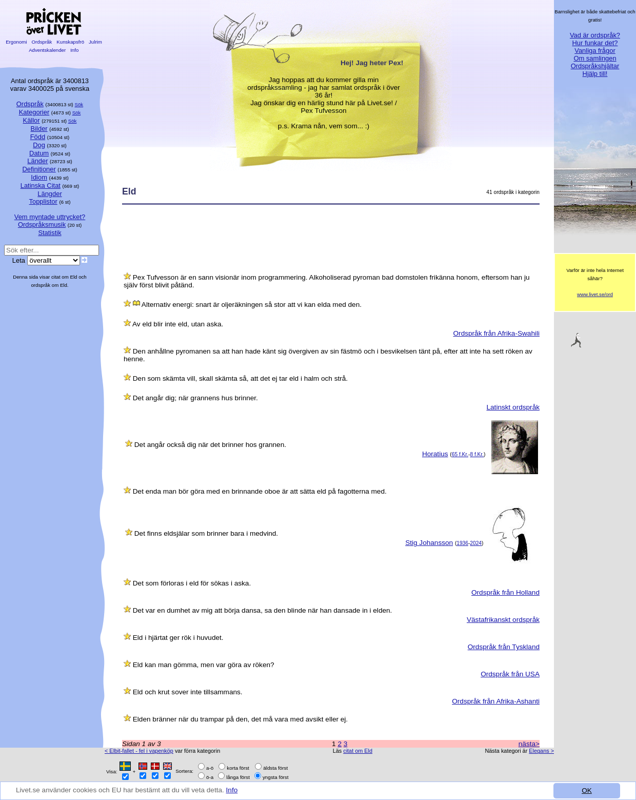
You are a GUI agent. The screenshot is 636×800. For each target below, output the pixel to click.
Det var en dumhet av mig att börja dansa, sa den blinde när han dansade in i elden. (262, 610)
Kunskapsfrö (70, 42)
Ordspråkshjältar (595, 66)
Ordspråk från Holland (505, 592)
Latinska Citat (41, 185)
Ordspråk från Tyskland (504, 647)
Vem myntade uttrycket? (49, 217)
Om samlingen (594, 58)
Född (37, 137)
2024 (476, 543)
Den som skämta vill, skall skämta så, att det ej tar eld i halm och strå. (240, 378)
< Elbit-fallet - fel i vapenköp (139, 751)
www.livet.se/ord (595, 294)
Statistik (49, 233)
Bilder (39, 128)
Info (232, 790)
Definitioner (38, 169)
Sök (79, 104)
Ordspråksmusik (42, 224)
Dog (39, 145)
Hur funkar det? (595, 43)
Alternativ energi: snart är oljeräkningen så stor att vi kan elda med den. (252, 304)
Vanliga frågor (594, 50)
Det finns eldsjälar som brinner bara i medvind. (206, 533)
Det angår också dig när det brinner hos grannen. (210, 444)
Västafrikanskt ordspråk (503, 619)
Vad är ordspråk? (595, 35)
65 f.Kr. (460, 454)
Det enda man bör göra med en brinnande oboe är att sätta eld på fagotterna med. (260, 491)
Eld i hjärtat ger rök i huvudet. (178, 637)
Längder (49, 194)
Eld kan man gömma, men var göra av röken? (203, 665)
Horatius (435, 454)
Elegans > (541, 751)
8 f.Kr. (477, 454)
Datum (39, 153)
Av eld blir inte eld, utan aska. (177, 324)
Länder (37, 161)
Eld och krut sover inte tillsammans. (188, 692)
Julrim (95, 42)
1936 (462, 543)
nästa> (529, 744)
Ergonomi (16, 42)
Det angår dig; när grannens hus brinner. (195, 398)
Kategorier (34, 112)
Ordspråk (41, 42)
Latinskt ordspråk (513, 407)
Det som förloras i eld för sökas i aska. (192, 583)
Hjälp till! (595, 73)
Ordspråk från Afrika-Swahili (496, 333)
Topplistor (43, 201)
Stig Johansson (429, 543)
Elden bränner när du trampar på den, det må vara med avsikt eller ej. (240, 719)
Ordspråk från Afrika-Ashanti (496, 701)
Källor (31, 120)
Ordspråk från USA (510, 674)
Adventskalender (47, 50)
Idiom (39, 177)
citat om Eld (357, 751)
